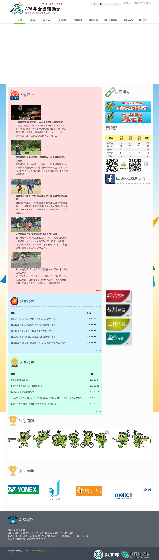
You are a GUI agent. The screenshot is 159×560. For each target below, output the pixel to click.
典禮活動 (62, 20)
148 (147, 153)
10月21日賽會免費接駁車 (22, 392)
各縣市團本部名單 (19, 380)
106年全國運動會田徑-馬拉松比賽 (26, 386)
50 (139, 149)
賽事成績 (93, 20)
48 (130, 153)
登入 (148, 3)
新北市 (110, 146)
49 (121, 153)
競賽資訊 (78, 20)
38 (139, 156)
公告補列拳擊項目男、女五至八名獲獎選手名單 (33, 337)
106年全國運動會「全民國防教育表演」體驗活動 (34, 404)
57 (130, 143)
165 (147, 146)
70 (121, 143)
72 (139, 143)
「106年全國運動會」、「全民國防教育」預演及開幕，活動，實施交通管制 (46, 398)
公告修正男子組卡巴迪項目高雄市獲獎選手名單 (33, 325)
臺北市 (110, 143)
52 (130, 149)
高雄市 (110, 149)
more (98, 291)
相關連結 (138, 3)
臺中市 (110, 153)
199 (147, 143)
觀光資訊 (143, 20)
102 (147, 156)
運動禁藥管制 (110, 20)
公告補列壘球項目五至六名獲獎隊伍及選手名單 (33, 319)
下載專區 (126, 3)
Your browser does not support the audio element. (106, 3)
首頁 (19, 20)
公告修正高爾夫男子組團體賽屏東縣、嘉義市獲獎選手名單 (38, 343)
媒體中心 (47, 20)
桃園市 (110, 156)
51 (139, 146)
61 (121, 146)
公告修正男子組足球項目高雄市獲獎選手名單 (32, 331)
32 (121, 156)
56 (121, 149)
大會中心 (32, 20)
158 (147, 149)
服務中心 (128, 20)
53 (130, 146)
